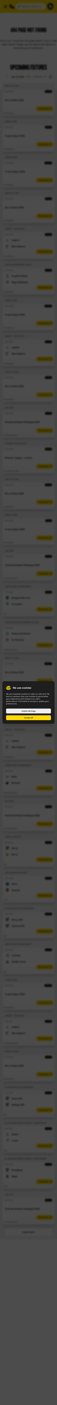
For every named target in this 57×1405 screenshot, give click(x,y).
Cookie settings (29, 711)
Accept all (28, 718)
